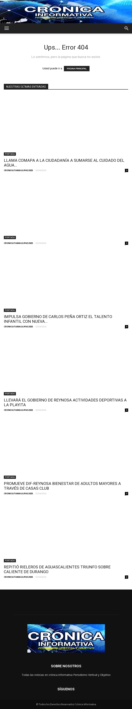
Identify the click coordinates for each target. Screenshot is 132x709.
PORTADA (10, 154)
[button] (126, 28)
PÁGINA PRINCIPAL (77, 68)
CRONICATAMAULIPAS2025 (18, 170)
